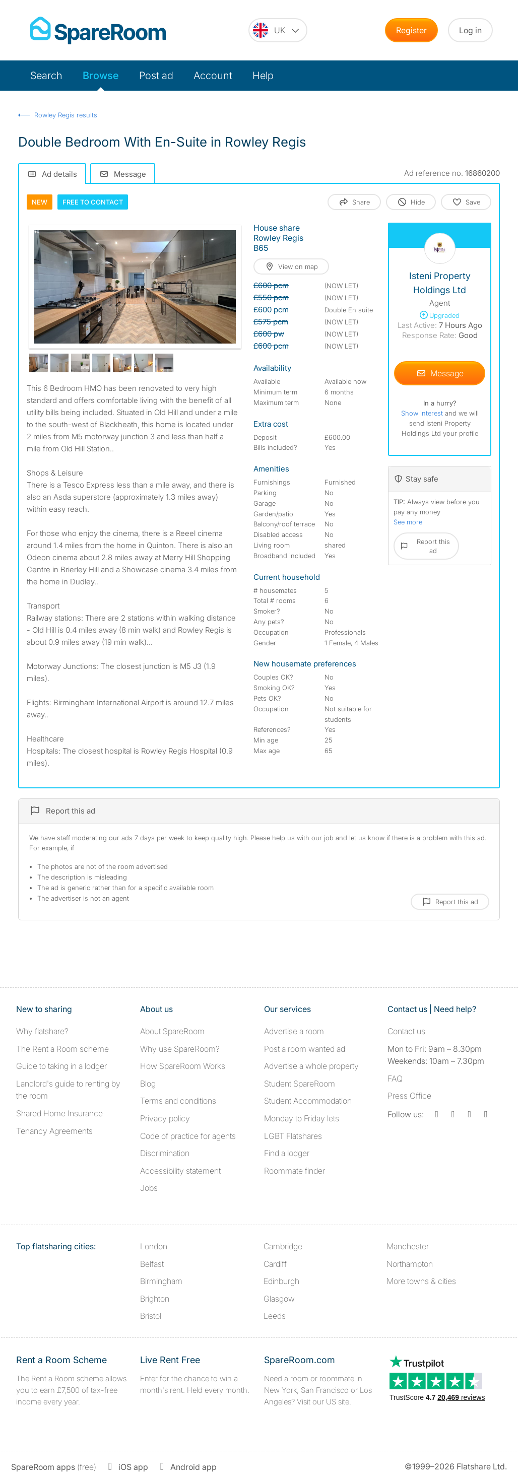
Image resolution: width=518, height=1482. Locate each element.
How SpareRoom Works (182, 1066)
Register (411, 30)
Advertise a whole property (311, 1066)
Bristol (150, 1316)
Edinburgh (281, 1281)
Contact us (406, 1031)
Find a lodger (286, 1153)
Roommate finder (294, 1171)
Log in (470, 30)
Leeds (275, 1316)
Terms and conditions (178, 1101)
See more (408, 522)
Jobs (149, 1188)
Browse (101, 76)
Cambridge (283, 1246)
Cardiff (275, 1264)
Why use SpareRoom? (180, 1049)
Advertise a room (294, 1031)
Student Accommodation (308, 1101)
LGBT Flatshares (293, 1136)
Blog (148, 1084)
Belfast (152, 1264)
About (172, 1031)
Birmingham (161, 1281)
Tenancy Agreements (54, 1131)
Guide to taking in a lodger (61, 1066)
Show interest (423, 413)
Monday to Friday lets (301, 1118)
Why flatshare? (42, 1031)
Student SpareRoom (299, 1084)
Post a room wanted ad (304, 1049)
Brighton (154, 1299)
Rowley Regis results (65, 115)
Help (263, 76)
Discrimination (164, 1153)
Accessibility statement (180, 1171)
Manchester (407, 1246)
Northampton (409, 1264)
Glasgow (279, 1299)
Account (212, 76)
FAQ (395, 1078)
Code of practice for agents (188, 1136)
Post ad (156, 76)
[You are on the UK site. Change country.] (277, 30)
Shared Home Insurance (59, 1113)
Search (46, 76)
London (153, 1246)
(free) (53, 1467)
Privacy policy (165, 1118)
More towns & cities (421, 1281)
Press (409, 1096)
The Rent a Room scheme (62, 1049)
